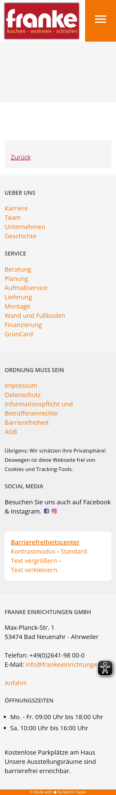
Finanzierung (23, 325)
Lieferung (18, 297)
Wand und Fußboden (35, 315)
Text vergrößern (34, 560)
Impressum (21, 385)
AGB (11, 432)
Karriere (16, 208)
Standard (74, 551)
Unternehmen (25, 227)
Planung (16, 278)
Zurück (21, 157)
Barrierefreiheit (27, 422)
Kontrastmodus (33, 551)
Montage (17, 306)
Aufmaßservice (26, 288)
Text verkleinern (34, 570)
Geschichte (20, 236)
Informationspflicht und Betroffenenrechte (39, 408)
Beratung (18, 269)
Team (13, 217)
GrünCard (19, 334)
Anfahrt (15, 683)
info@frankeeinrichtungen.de (67, 664)
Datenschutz (23, 395)
